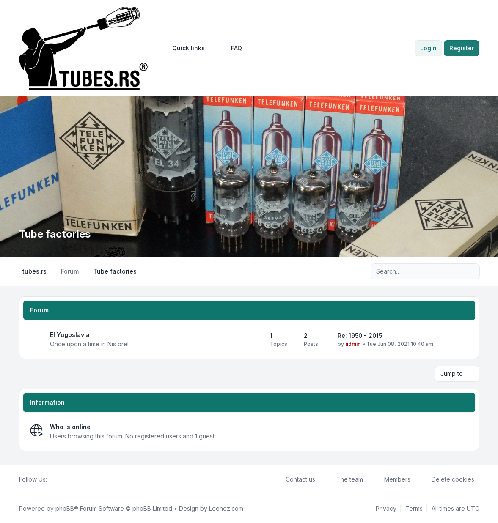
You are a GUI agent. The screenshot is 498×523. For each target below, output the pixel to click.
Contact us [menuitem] (295, 479)
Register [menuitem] (461, 48)
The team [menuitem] (344, 479)
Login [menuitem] (428, 48)
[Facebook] (52, 479)
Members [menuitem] (391, 479)
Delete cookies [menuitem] (447, 479)
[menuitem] (184, 48)
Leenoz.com (226, 508)
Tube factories (55, 234)
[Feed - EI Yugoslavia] (256, 339)
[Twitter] (59, 479)
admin (352, 344)
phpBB (64, 508)
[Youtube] (65, 479)
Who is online (70, 426)
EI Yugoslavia (70, 334)
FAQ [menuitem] (231, 48)
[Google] (72, 479)
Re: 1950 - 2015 (360, 335)
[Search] (455, 271)
